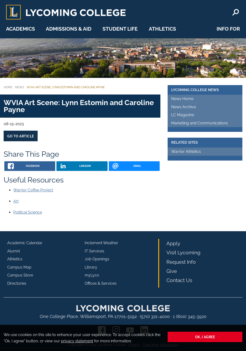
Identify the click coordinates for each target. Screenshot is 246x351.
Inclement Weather (101, 243)
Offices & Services (100, 283)
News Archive (183, 107)
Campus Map (19, 267)
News (19, 87)
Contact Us (179, 280)
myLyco (92, 275)
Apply (173, 243)
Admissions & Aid (68, 29)
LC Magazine (182, 115)
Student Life (120, 29)
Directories (16, 283)
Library (91, 267)
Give (171, 271)
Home (8, 87)
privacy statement (77, 341)
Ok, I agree (205, 337)
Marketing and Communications (199, 123)
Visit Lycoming (183, 253)
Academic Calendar (24, 243)
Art (16, 201)
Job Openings (97, 259)
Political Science (27, 212)
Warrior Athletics (186, 151)
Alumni (13, 251)
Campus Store (20, 275)
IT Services (94, 251)
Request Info (181, 262)
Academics (20, 29)
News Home (182, 98)
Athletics (162, 29)
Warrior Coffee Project (33, 190)
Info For (228, 29)
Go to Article (20, 136)
